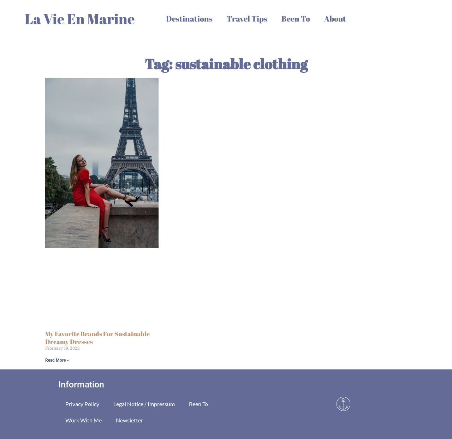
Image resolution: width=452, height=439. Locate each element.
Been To (295, 18)
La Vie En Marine (80, 18)
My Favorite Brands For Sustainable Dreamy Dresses (97, 338)
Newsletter (129, 420)
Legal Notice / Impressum (144, 404)
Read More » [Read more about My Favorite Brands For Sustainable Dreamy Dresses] (57, 360)
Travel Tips (247, 18)
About (335, 18)
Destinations (189, 18)
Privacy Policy (82, 404)
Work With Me (83, 420)
